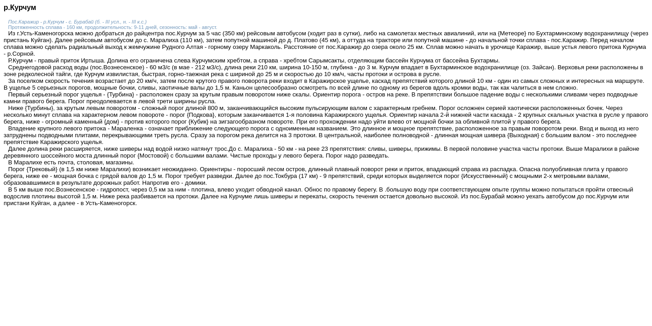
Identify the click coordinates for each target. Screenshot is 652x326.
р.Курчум (20, 7)
